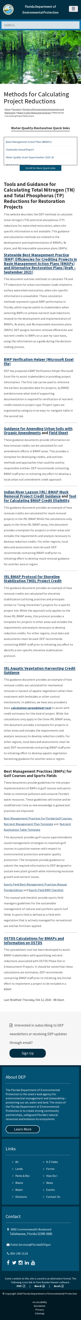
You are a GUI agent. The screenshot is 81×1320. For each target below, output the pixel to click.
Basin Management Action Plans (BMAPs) (28, 142)
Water (17, 1190)
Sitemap (39, 1313)
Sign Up (28, 1053)
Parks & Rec (21, 1176)
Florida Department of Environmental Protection (50, 1293)
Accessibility (40, 1302)
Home (7, 109)
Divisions (16, 109)
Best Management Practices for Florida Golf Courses (38, 818)
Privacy (40, 1309)
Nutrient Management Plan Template (28, 824)
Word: (39, 1286)
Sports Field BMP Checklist (46, 890)
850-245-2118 (19, 1253)
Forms (49, 1169)
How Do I (50, 1176)
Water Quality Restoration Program (34, 112)
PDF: (21, 1286)
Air (15, 1162)
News (48, 1183)
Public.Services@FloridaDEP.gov (30, 1244)
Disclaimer (40, 1306)
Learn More (22, 1129)
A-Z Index (50, 1162)
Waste (17, 1183)
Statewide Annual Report (20, 149)
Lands (17, 1169)
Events (49, 1190)
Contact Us (51, 1197)
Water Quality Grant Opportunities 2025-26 (30, 157)
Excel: (59, 1286)
